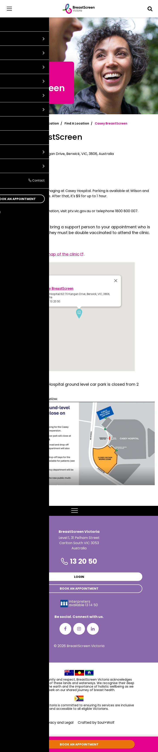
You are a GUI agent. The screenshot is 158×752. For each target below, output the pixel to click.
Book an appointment (79, 588)
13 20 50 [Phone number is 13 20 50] (83, 561)
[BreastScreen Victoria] (79, 9)
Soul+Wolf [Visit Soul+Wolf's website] (105, 722)
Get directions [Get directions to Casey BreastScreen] (16, 176)
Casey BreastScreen (57, 289)
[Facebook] (65, 629)
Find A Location (77, 123)
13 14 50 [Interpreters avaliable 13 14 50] (91, 604)
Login (79, 577)
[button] (150, 8)
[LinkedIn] (93, 629)
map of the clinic (63, 254)
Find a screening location (38, 123)
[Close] (115, 281)
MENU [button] (79, 511)
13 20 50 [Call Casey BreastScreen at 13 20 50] (10, 168)
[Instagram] (79, 629)
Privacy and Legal (58, 722)
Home (8, 123)
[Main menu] (9, 9)
